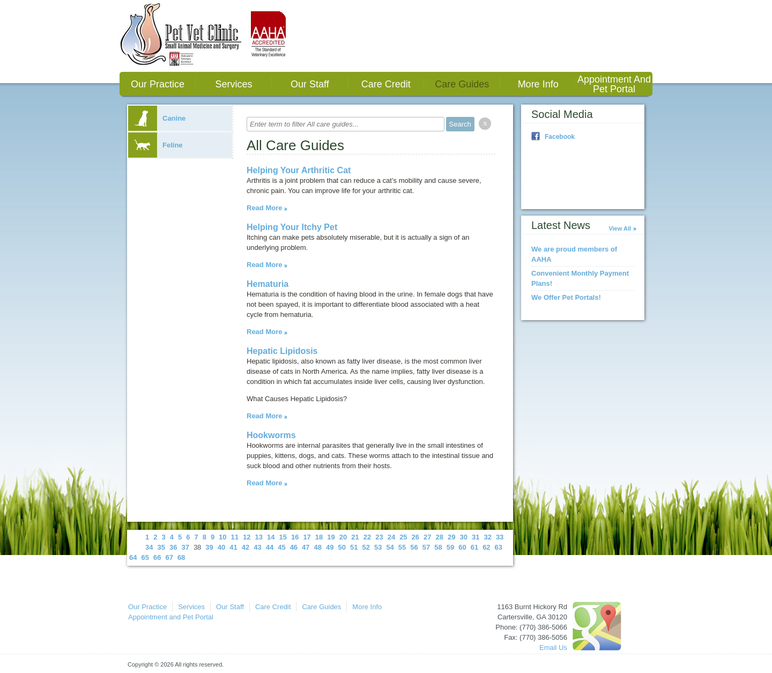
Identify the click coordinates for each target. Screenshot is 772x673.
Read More (264, 208)
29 (451, 537)
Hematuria (267, 284)
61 (474, 547)
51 (354, 547)
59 (450, 547)
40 (221, 547)
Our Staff (310, 84)
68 (181, 557)
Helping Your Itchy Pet (292, 227)
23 (379, 537)
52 (365, 547)
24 (391, 537)
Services (233, 84)
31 (475, 537)
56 (414, 547)
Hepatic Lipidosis (282, 351)
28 (439, 537)
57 (426, 547)
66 (157, 557)
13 (259, 537)
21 (355, 537)
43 (257, 547)
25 (403, 537)
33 (499, 537)
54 (390, 547)
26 (415, 537)
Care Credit (386, 84)
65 (145, 557)
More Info (538, 84)
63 (498, 547)
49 (329, 547)
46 (294, 547)
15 (282, 537)
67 (169, 557)
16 (295, 537)
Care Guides (462, 84)
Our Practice (157, 84)
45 (281, 547)
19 (331, 537)
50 (342, 547)
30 (463, 537)
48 (318, 547)
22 (367, 537)
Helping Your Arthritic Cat (299, 170)
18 (319, 537)
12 (246, 537)
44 (269, 547)
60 (462, 547)
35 (161, 547)
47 (305, 547)
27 (427, 537)
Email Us (553, 648)
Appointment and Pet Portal (614, 84)
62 (486, 547)
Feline (155, 145)
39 (209, 547)
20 (343, 537)
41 (233, 547)
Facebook (560, 136)
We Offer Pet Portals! (566, 297)
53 (378, 547)
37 (185, 547)
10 (222, 537)
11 (235, 537)
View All (619, 228)
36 (173, 547)
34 (149, 547)
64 (133, 557)
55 (402, 547)
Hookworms (271, 435)
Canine (156, 118)
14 (270, 537)
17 (306, 537)
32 (487, 537)
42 (245, 547)
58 (438, 547)
